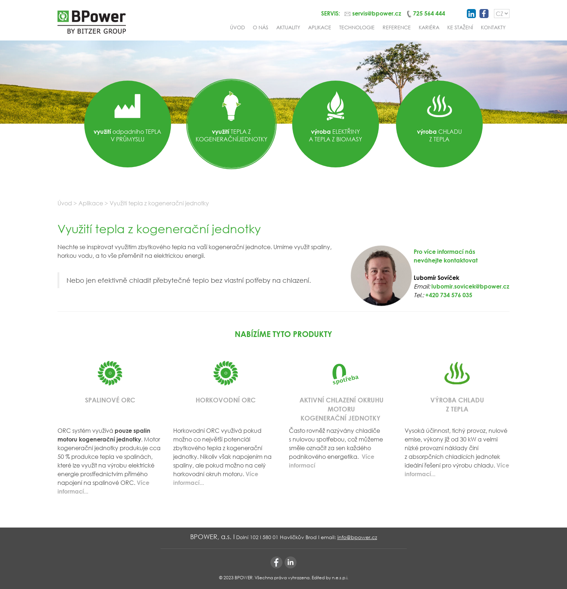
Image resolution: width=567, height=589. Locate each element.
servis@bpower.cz (376, 13)
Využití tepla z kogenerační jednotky (159, 203)
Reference (397, 27)
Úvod (237, 27)
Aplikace (319, 27)
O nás (260, 27)
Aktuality (288, 27)
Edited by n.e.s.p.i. (330, 578)
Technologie (357, 27)
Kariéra (429, 27)
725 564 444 (429, 13)
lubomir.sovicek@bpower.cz (470, 286)
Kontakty (493, 27)
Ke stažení (460, 27)
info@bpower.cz (357, 537)
